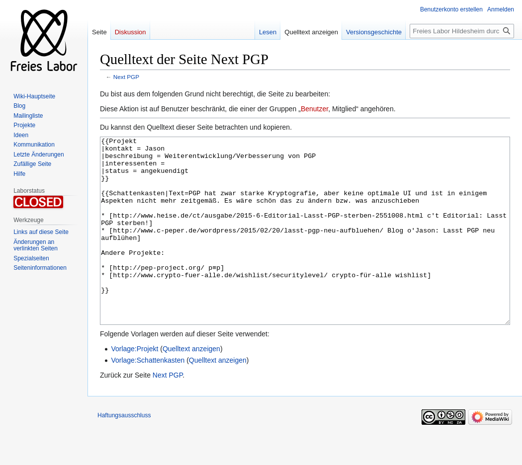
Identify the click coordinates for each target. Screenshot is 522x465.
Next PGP (126, 77)
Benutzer (314, 109)
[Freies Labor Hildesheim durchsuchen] (462, 31)
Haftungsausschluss (124, 452)
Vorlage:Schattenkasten (147, 397)
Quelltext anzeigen (191, 386)
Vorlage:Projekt (134, 386)
